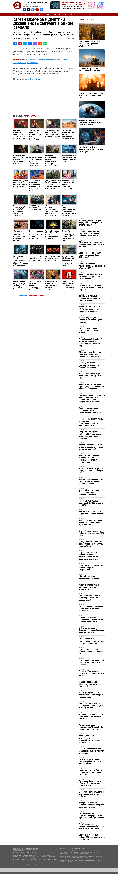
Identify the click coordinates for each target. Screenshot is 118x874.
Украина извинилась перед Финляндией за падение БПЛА (91, 716)
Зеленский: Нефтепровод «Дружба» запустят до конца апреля (90, 276)
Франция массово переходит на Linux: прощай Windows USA (92, 265)
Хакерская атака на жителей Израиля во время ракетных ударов (91, 804)
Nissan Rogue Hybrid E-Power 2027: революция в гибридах (90, 319)
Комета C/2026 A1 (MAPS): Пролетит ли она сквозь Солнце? (91, 772)
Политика (22, 14)
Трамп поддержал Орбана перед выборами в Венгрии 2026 (91, 470)
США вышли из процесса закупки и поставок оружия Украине (91, 244)
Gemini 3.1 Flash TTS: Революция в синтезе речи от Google (91, 149)
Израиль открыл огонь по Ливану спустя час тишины (91, 69)
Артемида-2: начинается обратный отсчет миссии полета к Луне (90, 783)
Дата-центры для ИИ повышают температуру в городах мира (91, 694)
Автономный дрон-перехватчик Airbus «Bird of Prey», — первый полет (91, 727)
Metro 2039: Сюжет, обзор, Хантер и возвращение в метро (91, 95)
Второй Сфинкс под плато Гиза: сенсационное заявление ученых (91, 492)
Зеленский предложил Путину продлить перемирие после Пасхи (90, 410)
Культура (73, 14)
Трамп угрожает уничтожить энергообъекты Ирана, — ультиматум (90, 739)
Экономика (32, 14)
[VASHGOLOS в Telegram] (33, 9)
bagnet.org (35, 79)
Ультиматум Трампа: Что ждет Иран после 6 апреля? (91, 512)
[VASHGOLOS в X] (28, 9)
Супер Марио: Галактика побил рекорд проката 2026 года (91, 533)
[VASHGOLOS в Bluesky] (41, 9)
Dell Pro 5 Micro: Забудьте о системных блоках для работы (91, 794)
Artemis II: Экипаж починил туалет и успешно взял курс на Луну (91, 522)
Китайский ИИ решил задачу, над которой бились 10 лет (89, 330)
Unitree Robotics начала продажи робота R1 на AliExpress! (90, 255)
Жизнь (83, 14)
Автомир (65, 14)
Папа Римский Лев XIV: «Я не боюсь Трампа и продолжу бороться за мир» (90, 342)
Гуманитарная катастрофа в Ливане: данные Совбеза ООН (91, 651)
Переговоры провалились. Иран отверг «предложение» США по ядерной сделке (91, 422)
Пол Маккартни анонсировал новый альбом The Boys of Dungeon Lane (91, 826)
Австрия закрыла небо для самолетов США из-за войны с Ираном (91, 481)
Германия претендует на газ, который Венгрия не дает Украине (90, 761)
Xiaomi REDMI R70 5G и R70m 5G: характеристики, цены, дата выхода (91, 308)
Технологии (55, 14)
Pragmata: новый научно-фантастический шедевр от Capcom (92, 287)
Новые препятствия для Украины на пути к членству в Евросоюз (91, 750)
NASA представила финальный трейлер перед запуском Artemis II (91, 619)
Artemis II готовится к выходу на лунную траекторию (89, 587)
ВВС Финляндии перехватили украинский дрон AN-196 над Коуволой (91, 815)
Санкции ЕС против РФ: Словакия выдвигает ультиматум (89, 43)
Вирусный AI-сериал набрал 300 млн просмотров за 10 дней (92, 837)
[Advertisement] (45, 96)
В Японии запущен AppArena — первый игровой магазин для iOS (91, 630)
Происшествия (43, 14)
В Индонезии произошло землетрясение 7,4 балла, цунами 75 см (91, 543)
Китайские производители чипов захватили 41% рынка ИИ (91, 608)
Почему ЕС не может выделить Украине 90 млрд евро (91, 673)
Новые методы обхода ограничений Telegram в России (90, 375)
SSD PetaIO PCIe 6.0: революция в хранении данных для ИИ (89, 298)
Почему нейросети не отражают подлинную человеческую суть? (89, 233)
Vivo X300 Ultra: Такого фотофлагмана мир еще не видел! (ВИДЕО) (91, 705)
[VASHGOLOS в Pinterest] (37, 9)
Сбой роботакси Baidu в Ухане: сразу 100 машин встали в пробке (90, 597)
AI (78, 14)
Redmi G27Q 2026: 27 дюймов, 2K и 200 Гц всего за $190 (91, 503)
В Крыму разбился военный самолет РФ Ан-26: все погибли (91, 662)
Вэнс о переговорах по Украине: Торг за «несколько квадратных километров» (90, 458)
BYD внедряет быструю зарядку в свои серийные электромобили (90, 222)
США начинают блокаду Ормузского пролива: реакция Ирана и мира (90, 354)
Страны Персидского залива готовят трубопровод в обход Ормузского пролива (89, 555)
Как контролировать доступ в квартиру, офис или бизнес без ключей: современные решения (92, 398)
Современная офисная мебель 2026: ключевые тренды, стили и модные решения (90, 435)
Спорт (90, 14)
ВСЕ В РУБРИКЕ (30, 296)
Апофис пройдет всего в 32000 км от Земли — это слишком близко (90, 122)
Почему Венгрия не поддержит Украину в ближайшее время (89, 365)
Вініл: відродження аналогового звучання (89, 577)
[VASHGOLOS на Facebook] (24, 9)
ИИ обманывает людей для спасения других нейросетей (91, 567)
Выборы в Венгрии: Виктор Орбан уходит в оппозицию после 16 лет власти (91, 386)
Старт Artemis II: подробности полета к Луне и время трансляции (91, 640)
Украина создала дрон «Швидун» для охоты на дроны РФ (90, 684)
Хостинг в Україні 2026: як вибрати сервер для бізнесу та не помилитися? (91, 447)
